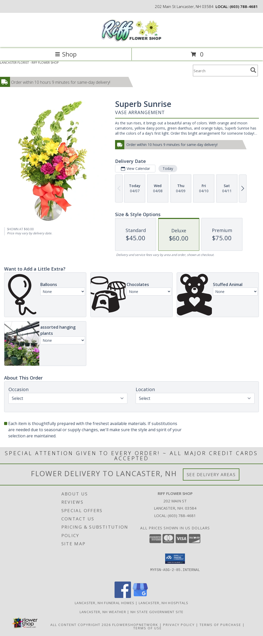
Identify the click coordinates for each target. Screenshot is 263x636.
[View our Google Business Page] (140, 596)
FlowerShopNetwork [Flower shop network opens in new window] (135, 624)
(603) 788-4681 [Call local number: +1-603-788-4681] (244, 6)
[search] (253, 70)
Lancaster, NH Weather (103, 612)
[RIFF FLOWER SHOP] (131, 40)
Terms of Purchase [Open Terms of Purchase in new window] (220, 624)
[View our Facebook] (123, 596)
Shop (66, 54)
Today (168, 168)
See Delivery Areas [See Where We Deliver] (211, 474)
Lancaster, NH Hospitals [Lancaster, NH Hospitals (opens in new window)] (163, 603)
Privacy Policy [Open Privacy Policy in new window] (179, 624)
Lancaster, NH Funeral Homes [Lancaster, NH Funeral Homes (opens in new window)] (104, 603)
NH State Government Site (156, 612)
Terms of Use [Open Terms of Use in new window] (147, 628)
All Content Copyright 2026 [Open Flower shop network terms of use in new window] (80, 624)
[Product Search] (220, 70)
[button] (175, 559)
